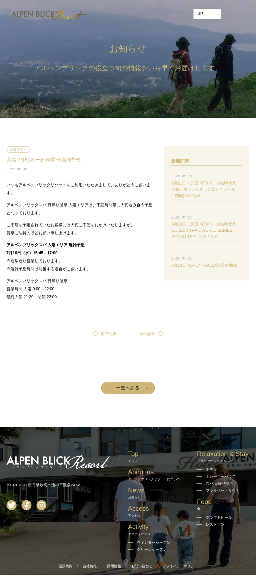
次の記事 (147, 334)
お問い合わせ (141, 567)
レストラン (215, 526)
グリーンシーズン (152, 550)
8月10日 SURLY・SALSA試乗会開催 (204, 265)
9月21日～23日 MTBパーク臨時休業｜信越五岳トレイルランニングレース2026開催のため (205, 189)
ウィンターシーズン (153, 544)
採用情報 (114, 567)
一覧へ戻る (128, 388)
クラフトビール (219, 518)
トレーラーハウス (221, 478)
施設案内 (65, 567)
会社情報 (90, 567)
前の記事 (109, 334)
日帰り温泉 (18, 150)
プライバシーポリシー (180, 567)
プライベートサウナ (223, 492)
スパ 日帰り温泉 (219, 484)
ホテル (211, 470)
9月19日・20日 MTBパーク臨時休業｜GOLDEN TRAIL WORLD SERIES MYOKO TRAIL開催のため (205, 230)
